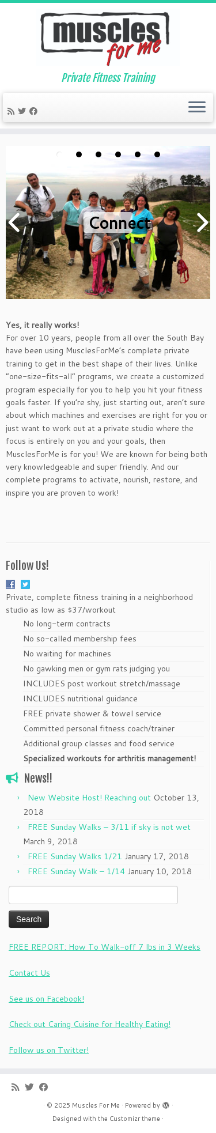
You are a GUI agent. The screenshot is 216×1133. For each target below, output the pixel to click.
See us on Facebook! (46, 998)
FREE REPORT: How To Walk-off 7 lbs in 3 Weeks (104, 947)
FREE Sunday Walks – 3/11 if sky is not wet (109, 827)
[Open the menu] (197, 107)
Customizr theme (134, 1118)
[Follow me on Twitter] (23, 111)
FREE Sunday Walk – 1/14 (76, 871)
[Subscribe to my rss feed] (12, 111)
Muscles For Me (96, 1105)
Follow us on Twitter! (49, 1050)
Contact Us (29, 973)
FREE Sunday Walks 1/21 (75, 856)
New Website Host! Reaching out (89, 797)
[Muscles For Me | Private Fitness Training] (108, 37)
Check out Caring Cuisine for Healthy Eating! (89, 1024)
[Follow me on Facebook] (35, 111)
